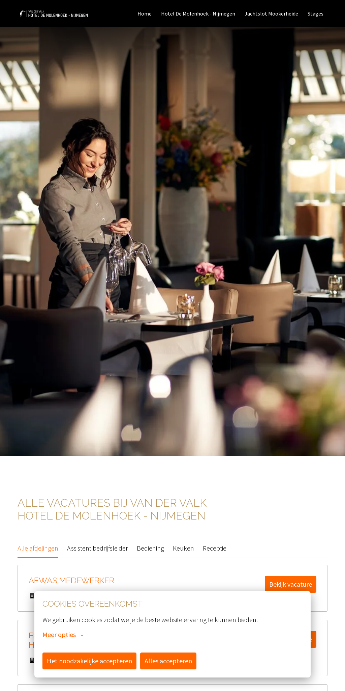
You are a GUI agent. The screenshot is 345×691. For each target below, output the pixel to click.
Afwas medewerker (71, 580)
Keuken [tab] (183, 548)
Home (144, 13)
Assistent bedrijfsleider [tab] (97, 548)
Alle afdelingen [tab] (38, 548)
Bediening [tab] (150, 548)
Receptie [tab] (214, 548)
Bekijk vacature (290, 584)
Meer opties (63, 635)
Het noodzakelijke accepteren (89, 661)
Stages (315, 13)
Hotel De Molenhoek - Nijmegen (198, 13)
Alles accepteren (168, 661)
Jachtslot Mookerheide (271, 13)
